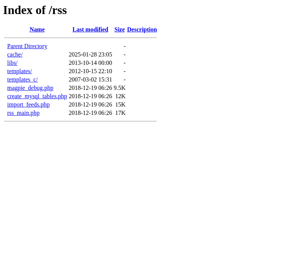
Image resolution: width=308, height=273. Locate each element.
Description (142, 29)
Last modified (90, 29)
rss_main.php (23, 113)
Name (37, 29)
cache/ (15, 54)
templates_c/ (22, 79)
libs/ (12, 63)
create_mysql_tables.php (37, 96)
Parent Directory (27, 46)
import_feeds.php (28, 104)
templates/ (19, 71)
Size (120, 29)
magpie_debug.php (30, 88)
